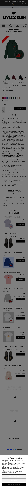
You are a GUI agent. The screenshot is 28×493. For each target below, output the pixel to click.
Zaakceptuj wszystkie (14, 484)
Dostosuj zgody (14, 480)
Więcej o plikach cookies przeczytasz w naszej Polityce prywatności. (12, 472)
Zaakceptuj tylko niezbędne (14, 476)
